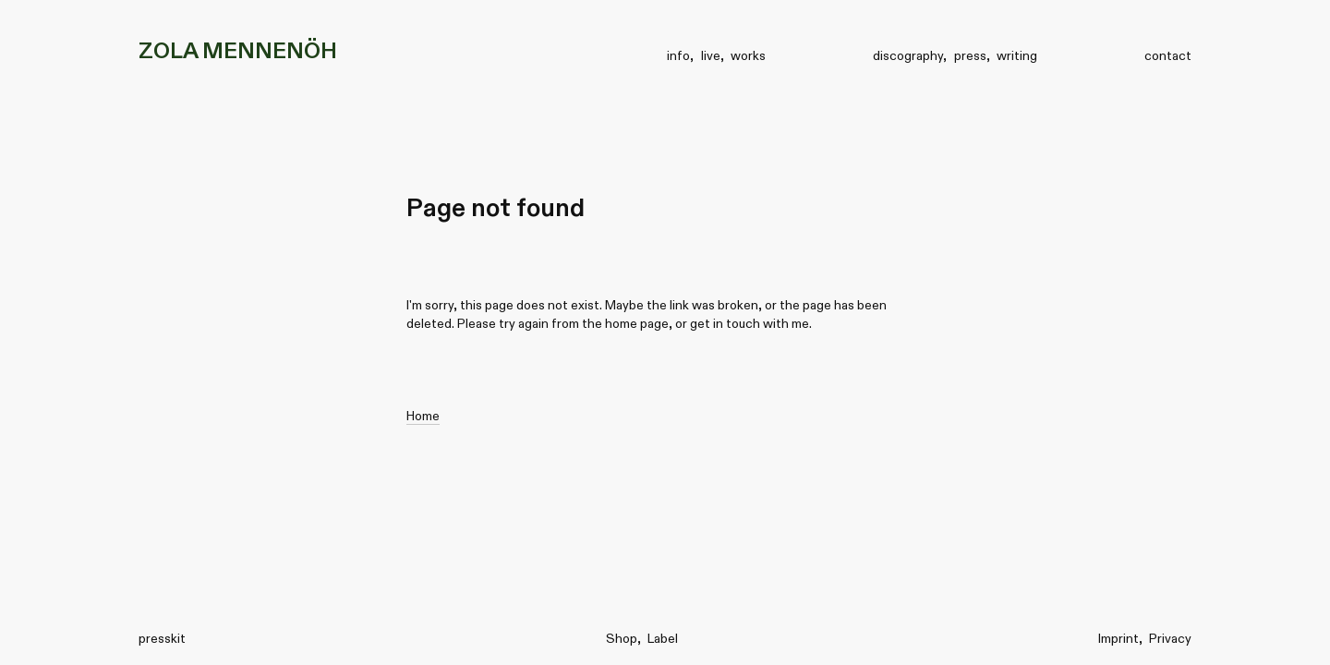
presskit (162, 638)
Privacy (1170, 638)
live (710, 55)
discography (908, 55)
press (970, 55)
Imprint (1118, 638)
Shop (621, 638)
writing (1017, 55)
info (678, 55)
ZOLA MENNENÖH (238, 50)
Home (423, 415)
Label (662, 638)
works (748, 55)
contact (1167, 55)
